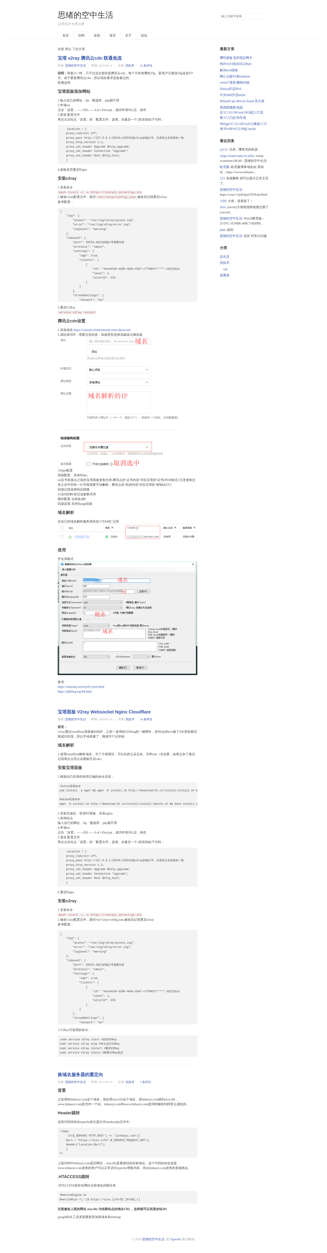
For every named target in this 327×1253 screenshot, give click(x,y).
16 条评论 (146, 65)
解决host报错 (229, 70)
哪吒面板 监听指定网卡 (236, 57)
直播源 (224, 275)
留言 (112, 35)
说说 (144, 35)
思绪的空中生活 (85, 15)
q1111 (223, 149)
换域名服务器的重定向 (80, 1074)
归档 (81, 35)
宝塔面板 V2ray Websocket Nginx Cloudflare (104, 711)
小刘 (223, 201)
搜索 (265, 16)
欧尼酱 (224, 167)
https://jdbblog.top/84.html (75, 691)
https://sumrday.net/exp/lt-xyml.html (81, 686)
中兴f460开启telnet (232, 95)
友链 (97, 35)
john (222, 230)
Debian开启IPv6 (230, 89)
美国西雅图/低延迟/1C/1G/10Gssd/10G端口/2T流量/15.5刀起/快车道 (241, 112)
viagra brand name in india (237, 156)
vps (225, 269)
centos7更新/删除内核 (235, 82)
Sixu (223, 207)
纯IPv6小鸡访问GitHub (235, 64)
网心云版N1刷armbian (235, 76)
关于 (128, 35)
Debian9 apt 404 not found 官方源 (242, 101)
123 (222, 178)
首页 (65, 35)
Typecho (175, 1239)
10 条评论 (146, 719)
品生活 (224, 256)
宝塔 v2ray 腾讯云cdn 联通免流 (90, 58)
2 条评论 (145, 1082)
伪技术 (129, 65)
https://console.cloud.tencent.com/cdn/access (102, 330)
